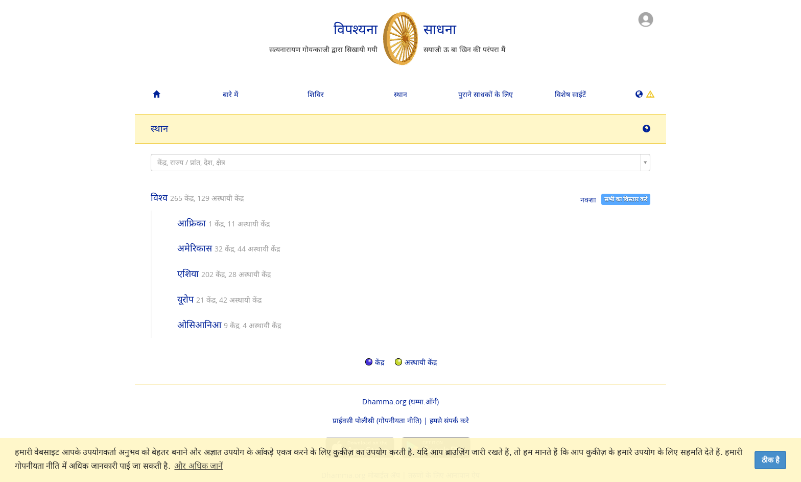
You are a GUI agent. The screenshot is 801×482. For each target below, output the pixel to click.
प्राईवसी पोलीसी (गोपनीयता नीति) (377, 420)
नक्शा (588, 199)
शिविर (316, 94)
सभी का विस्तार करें (625, 199)
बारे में (230, 94)
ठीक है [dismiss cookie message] (771, 460)
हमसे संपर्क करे (449, 420)
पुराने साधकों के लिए (485, 94)
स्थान (400, 94)
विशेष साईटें (570, 94)
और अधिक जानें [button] (198, 466)
